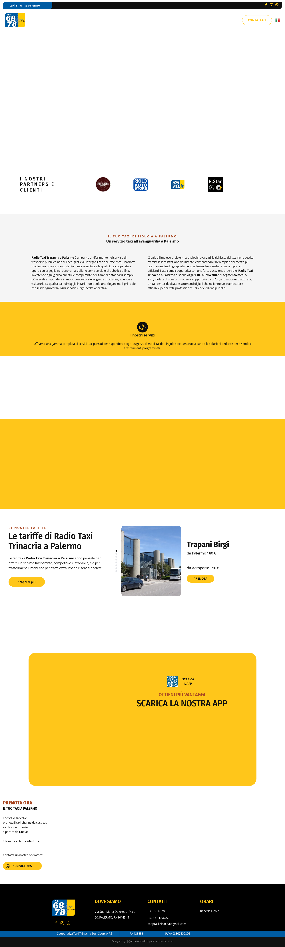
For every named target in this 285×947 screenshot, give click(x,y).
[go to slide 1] (116, 551)
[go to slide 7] (116, 568)
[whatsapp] (277, 5)
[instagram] (271, 5)
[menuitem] (79, 20)
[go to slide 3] (116, 556)
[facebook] (266, 5)
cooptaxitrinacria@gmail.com (166, 924)
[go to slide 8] (116, 571)
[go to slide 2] (116, 553)
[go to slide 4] (116, 559)
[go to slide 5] (116, 562)
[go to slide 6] (116, 565)
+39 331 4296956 (158, 918)
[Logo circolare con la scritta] (103, 184)
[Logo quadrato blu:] (141, 184)
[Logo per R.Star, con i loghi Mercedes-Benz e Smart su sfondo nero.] (215, 184)
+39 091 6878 (155, 911)
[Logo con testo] (178, 184)
